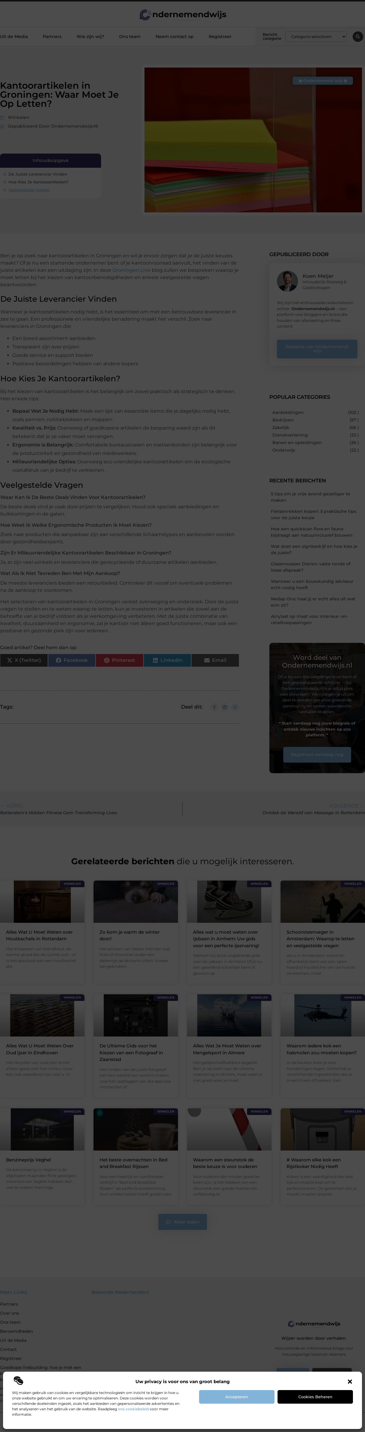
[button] (350, 1382)
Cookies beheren (315, 1396)
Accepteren (236, 1396)
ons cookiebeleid (133, 1409)
